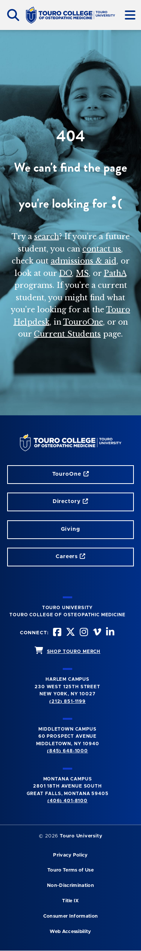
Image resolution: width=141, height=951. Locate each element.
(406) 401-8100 (67, 800)
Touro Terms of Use (70, 870)
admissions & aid (84, 260)
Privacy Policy (70, 855)
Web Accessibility (70, 931)
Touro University (81, 836)
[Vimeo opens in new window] (97, 633)
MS (82, 273)
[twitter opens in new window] (71, 633)
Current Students (67, 333)
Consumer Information (70, 916)
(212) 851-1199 (67, 701)
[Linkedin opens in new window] (110, 633)
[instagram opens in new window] (84, 633)
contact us (101, 248)
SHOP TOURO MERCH (73, 651)
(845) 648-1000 (67, 751)
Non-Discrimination (70, 885)
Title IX (70, 901)
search (46, 236)
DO (65, 273)
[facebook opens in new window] (57, 633)
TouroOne (83, 321)
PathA (115, 273)
